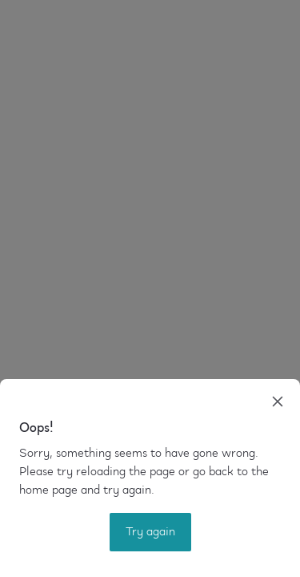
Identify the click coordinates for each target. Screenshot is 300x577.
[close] (277, 401)
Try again (150, 532)
